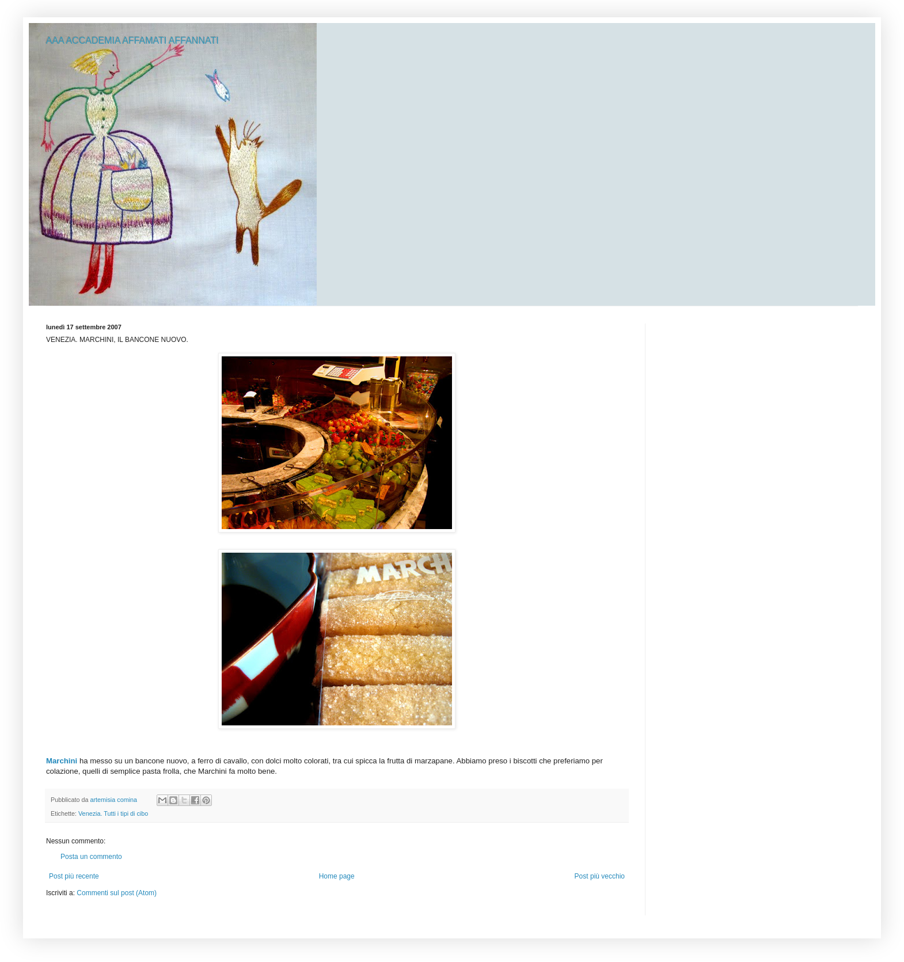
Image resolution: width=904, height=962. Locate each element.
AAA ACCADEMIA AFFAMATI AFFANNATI (132, 40)
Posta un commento (91, 857)
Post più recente (74, 876)
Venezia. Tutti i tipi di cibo (113, 813)
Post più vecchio (600, 876)
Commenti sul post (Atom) (117, 893)
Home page (337, 876)
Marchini (61, 760)
